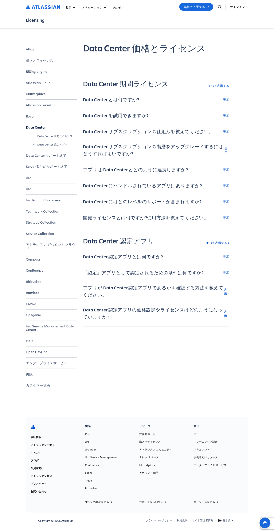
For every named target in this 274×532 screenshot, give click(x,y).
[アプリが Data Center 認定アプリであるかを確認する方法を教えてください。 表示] (156, 291)
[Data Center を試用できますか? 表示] (156, 115)
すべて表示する (218, 86)
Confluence (34, 270)
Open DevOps (36, 352)
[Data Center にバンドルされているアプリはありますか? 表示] (156, 185)
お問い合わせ (39, 491)
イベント (36, 452)
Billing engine (36, 71)
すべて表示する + (217, 243)
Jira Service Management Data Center (50, 328)
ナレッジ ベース (149, 457)
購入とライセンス (39, 60)
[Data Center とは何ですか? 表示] (156, 99)
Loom (88, 472)
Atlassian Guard (38, 105)
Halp (29, 340)
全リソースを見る (206, 501)
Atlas (30, 49)
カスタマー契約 (38, 385)
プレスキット (39, 483)
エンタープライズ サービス (210, 465)
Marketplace (36, 93)
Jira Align (90, 449)
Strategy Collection (41, 222)
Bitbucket (33, 281)
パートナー (200, 434)
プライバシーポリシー (159, 520)
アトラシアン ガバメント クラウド (50, 246)
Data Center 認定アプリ (52, 144)
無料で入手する (196, 7)
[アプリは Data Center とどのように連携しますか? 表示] (156, 169)
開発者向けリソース (206, 457)
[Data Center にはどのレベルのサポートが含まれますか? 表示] (156, 201)
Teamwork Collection (42, 211)
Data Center (36, 127)
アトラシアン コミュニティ (155, 449)
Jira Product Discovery (43, 200)
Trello (88, 480)
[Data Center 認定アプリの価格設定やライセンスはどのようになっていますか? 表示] (156, 313)
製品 (70, 8)
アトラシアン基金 (41, 476)
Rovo (30, 116)
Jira (28, 177)
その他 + (117, 8)
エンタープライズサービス (46, 363)
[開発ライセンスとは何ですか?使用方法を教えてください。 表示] (156, 217)
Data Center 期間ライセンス (54, 136)
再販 (29, 374)
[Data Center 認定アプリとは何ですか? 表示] (156, 256)
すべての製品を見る (98, 501)
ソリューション (93, 8)
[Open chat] (265, 523)
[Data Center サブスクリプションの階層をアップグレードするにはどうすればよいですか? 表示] (156, 150)
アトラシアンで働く (43, 444)
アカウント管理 (148, 472)
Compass (33, 259)
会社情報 (36, 437)
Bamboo (32, 292)
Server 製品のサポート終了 (46, 166)
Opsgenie (33, 315)
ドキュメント (202, 449)
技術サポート (147, 434)
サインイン (237, 7)
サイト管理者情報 (202, 520)
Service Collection (40, 233)
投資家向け (37, 468)
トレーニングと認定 (206, 441)
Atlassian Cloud (38, 82)
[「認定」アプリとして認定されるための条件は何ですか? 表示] (156, 272)
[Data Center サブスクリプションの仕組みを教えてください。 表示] (156, 131)
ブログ (35, 460)
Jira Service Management (101, 457)
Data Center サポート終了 (46, 155)
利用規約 (182, 520)
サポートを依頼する (152, 501)
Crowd (31, 304)
